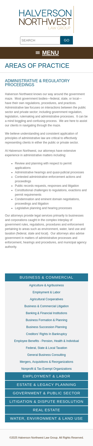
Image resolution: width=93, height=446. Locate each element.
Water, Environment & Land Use (46, 418)
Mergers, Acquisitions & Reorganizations (46, 362)
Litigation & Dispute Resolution (46, 401)
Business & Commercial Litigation (46, 306)
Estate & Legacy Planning (46, 384)
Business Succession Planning (46, 327)
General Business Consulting (46, 355)
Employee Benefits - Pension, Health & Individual (46, 341)
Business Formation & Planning (46, 320)
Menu (50, 53)
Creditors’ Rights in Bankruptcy (46, 334)
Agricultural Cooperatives (46, 299)
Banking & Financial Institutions (46, 313)
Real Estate (46, 410)
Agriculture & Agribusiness (46, 285)
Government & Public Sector (46, 393)
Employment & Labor (46, 292)
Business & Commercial (46, 277)
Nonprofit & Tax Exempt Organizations (46, 369)
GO (66, 40)
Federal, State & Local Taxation (46, 348)
